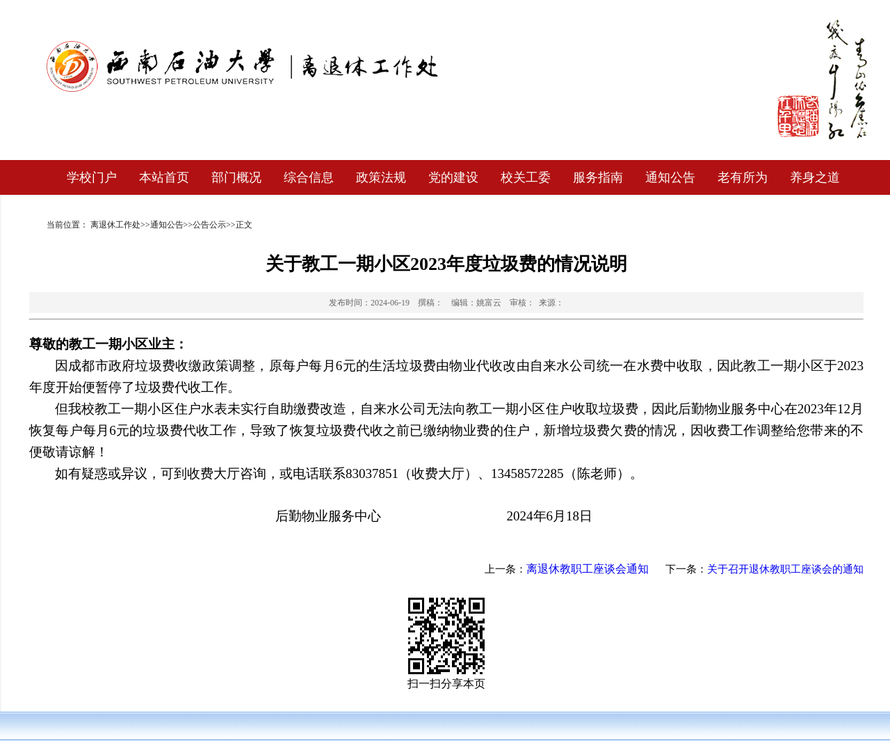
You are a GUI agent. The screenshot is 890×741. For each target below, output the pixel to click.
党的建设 (453, 177)
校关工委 (526, 177)
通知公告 (670, 177)
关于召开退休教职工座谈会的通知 (785, 569)
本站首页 (164, 177)
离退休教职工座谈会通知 (587, 569)
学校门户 (92, 177)
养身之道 (815, 177)
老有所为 (743, 177)
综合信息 (309, 177)
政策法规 (381, 177)
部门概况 (236, 177)
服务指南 (598, 177)
